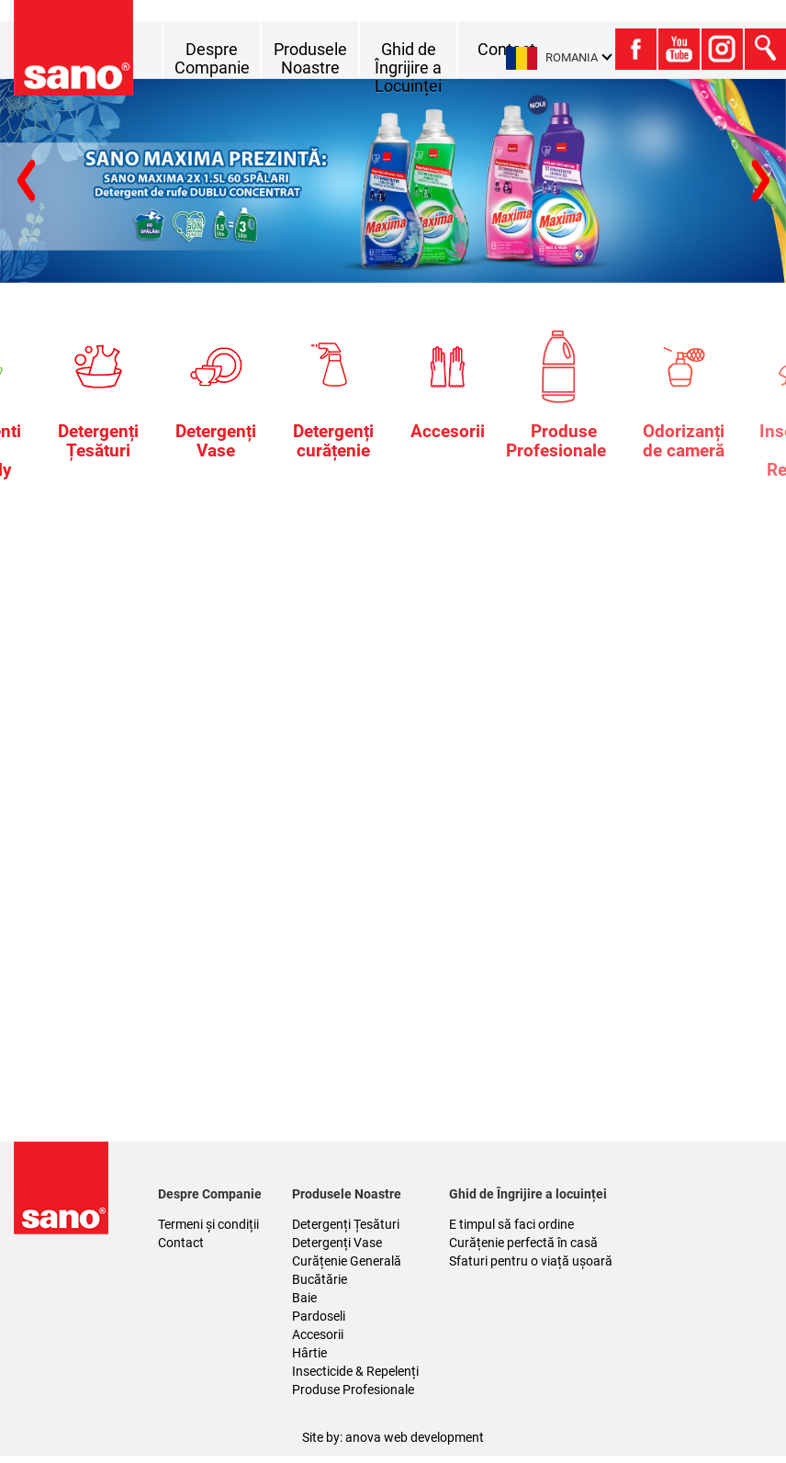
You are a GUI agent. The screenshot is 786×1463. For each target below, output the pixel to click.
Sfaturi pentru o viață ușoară (530, 1261)
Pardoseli (318, 1316)
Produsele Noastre (310, 58)
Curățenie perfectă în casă (523, 1242)
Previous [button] (760, 181)
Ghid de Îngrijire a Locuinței (408, 67)
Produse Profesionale (353, 1389)
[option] (393, 181)
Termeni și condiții (208, 1224)
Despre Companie (212, 58)
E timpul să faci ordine (511, 1224)
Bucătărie (319, 1279)
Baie (304, 1297)
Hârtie (309, 1352)
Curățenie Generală (346, 1261)
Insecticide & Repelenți (355, 1371)
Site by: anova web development (393, 1437)
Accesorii (317, 1334)
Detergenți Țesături (345, 1224)
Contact (181, 1242)
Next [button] (26, 181)
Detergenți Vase (337, 1242)
